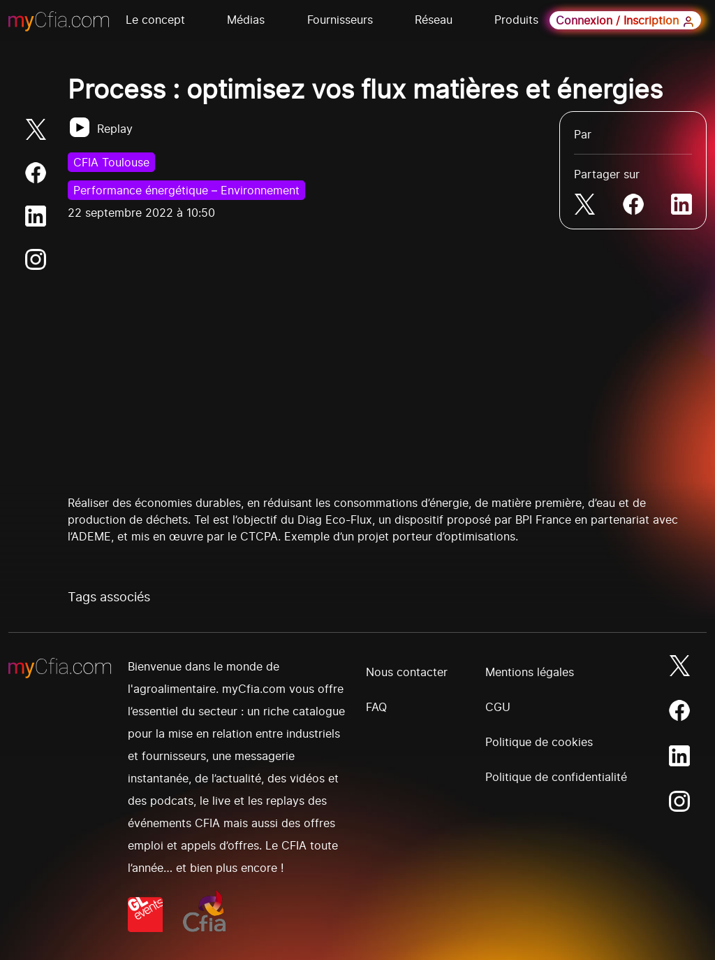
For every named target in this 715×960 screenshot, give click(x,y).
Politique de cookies (539, 742)
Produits (516, 20)
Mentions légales (529, 672)
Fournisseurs (340, 20)
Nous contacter (407, 672)
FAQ (376, 707)
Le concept (155, 20)
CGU (497, 707)
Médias (246, 20)
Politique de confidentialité (556, 777)
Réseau (433, 20)
